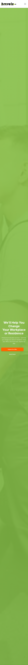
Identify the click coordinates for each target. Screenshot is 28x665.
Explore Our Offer (12, 349)
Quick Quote (12, 354)
